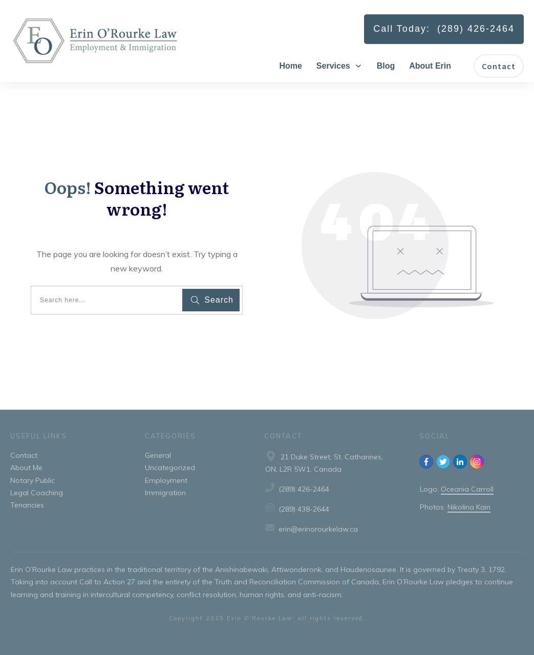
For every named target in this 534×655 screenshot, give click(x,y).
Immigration (165, 492)
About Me (26, 467)
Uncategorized (170, 467)
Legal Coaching (36, 492)
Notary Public (32, 480)
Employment (166, 480)
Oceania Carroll (467, 489)
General (158, 455)
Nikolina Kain (468, 507)
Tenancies (27, 505)
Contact (23, 455)
